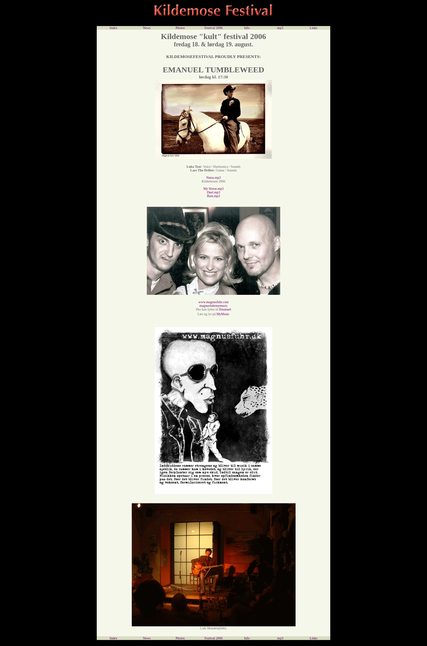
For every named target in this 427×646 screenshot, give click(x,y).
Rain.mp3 (213, 196)
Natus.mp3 (213, 177)
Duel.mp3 (213, 192)
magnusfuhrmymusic (213, 305)
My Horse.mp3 (213, 188)
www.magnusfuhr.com (213, 302)
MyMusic (222, 314)
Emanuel (225, 309)
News (147, 28)
